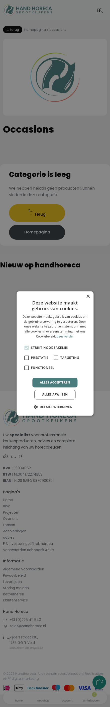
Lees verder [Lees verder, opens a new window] (65, 336)
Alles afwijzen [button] (55, 395)
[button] (55, 407)
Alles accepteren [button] (55, 382)
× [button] (88, 296)
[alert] (55, 353)
